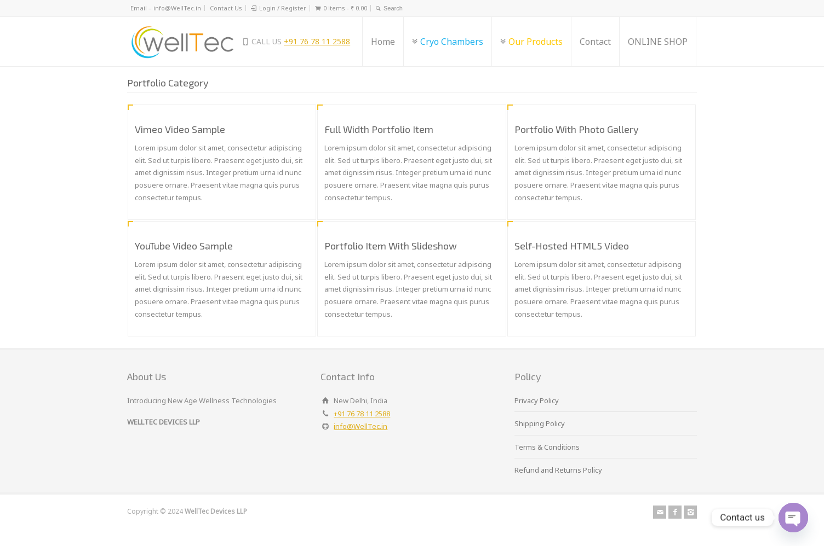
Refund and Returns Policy (558, 470)
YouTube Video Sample (184, 246)
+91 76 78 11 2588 (317, 41)
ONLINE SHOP (658, 42)
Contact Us (226, 8)
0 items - (345, 8)
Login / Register (282, 8)
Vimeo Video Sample (180, 129)
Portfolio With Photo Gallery (576, 129)
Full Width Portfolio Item (378, 129)
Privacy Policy (536, 400)
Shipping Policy (539, 423)
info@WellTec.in (360, 426)
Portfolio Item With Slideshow (390, 246)
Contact (595, 42)
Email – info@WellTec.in (165, 8)
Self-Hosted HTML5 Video (571, 246)
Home (383, 42)
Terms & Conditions (547, 447)
